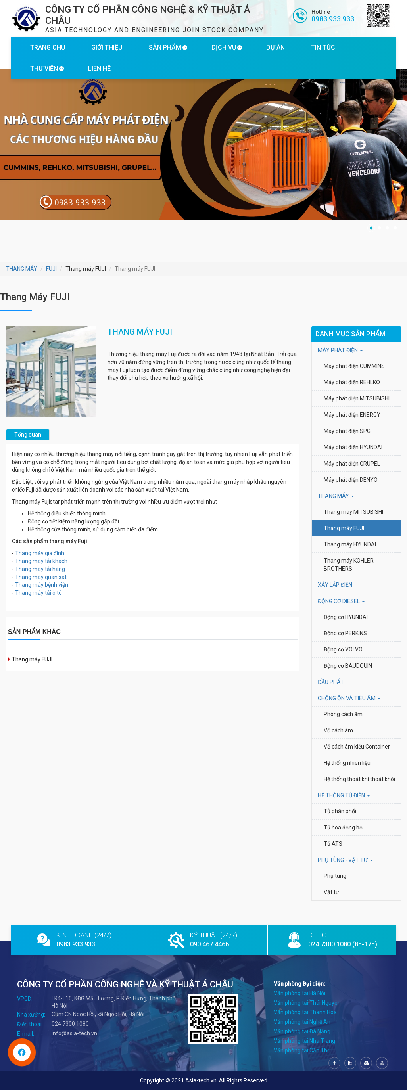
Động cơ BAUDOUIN (348, 666)
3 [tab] (387, 228)
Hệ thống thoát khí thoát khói (359, 779)
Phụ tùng (335, 876)
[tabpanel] (203, 144)
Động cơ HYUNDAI (346, 617)
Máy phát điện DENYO (351, 480)
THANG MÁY (21, 269)
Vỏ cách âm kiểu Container (357, 746)
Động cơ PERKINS (345, 633)
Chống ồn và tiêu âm (349, 698)
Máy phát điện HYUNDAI (354, 447)
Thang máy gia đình (39, 553)
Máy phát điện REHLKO (352, 382)
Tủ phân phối (340, 811)
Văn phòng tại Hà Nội (299, 993)
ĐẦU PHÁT (331, 682)
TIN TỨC (323, 47)
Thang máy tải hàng (40, 569)
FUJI (51, 269)
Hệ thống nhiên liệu (347, 763)
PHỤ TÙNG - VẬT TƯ (345, 860)
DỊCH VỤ (223, 47)
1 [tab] (371, 228)
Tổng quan (27, 434)
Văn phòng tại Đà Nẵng (302, 1031)
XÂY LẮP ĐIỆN (335, 585)
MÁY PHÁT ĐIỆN (340, 350)
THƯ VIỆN (44, 68)
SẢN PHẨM (165, 47)
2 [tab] (379, 228)
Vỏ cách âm (338, 730)
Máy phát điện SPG (347, 431)
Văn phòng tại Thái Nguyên (307, 1003)
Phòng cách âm (343, 714)
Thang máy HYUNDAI (350, 544)
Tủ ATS (333, 844)
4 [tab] (395, 228)
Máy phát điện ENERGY (352, 415)
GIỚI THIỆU (107, 47)
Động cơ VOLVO (343, 649)
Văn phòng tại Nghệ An (302, 1022)
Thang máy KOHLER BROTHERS (349, 564)
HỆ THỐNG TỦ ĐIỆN (344, 795)
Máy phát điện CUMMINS (354, 366)
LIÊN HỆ (99, 68)
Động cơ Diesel (341, 601)
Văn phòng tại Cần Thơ (302, 1050)
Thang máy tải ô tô (38, 593)
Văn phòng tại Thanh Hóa (305, 1012)
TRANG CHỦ (47, 47)
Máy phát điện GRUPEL (352, 463)
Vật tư (331, 892)
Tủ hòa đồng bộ (343, 827)
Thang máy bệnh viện (41, 585)
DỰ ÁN (275, 47)
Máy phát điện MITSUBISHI (357, 398)
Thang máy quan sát (41, 577)
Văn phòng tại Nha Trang (304, 1041)
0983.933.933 (332, 19)
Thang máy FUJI (32, 659)
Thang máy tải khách (41, 561)
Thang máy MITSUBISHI (353, 512)
